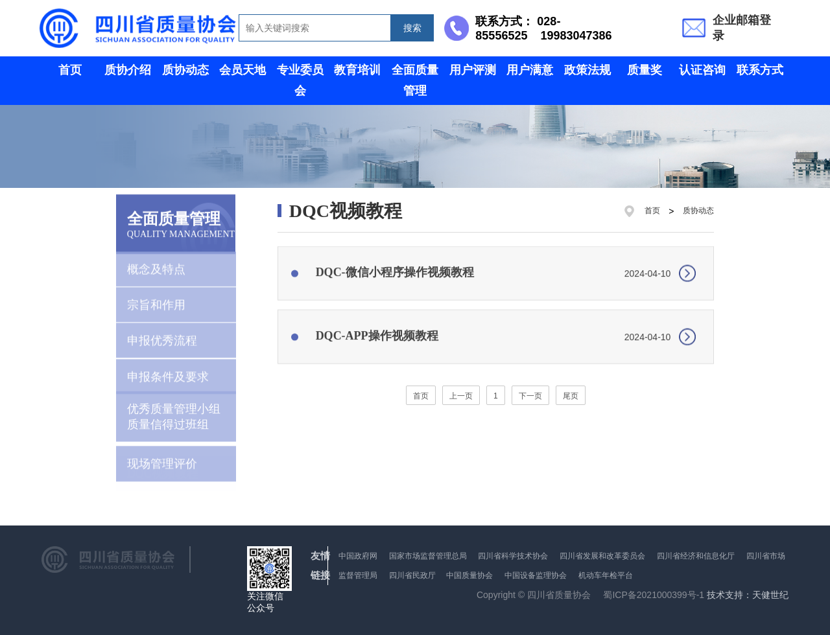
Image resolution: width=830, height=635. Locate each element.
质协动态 (185, 70)
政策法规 (587, 70)
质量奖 (644, 70)
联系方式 (760, 70)
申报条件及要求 (168, 370)
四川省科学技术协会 (513, 555)
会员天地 (242, 70)
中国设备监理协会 (535, 575)
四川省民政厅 (413, 575)
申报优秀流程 (162, 333)
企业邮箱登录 (742, 28)
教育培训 (357, 70)
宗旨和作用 (156, 298)
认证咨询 (702, 70)
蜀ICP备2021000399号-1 (654, 595)
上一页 (461, 395)
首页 (70, 70)
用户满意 (529, 70)
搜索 (412, 28)
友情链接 (320, 565)
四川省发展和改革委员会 (602, 555)
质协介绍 (127, 70)
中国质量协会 (469, 575)
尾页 (570, 395)
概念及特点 (156, 262)
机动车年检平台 (605, 575)
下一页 (530, 395)
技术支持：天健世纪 (747, 595)
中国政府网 (357, 555)
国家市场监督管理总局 (428, 555)
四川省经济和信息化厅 (696, 555)
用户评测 (472, 70)
